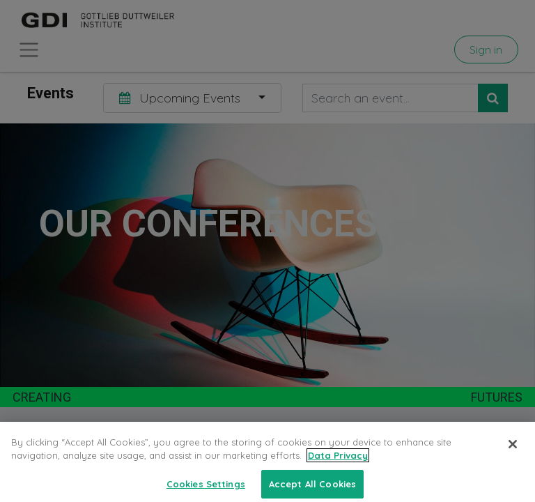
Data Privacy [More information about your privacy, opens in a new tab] (338, 467)
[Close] (512, 456)
